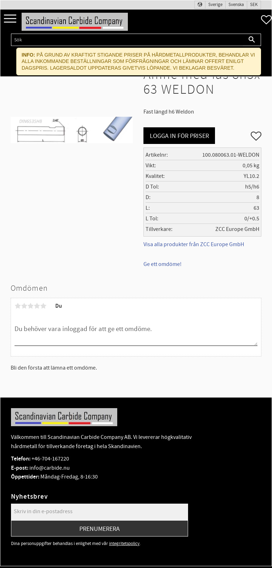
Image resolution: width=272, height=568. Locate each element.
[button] (10, 19)
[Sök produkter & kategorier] (127, 40)
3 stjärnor (30, 306)
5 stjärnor (43, 306)
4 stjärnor (37, 306)
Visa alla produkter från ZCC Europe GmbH (193, 244)
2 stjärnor (24, 306)
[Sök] (252, 40)
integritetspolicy (124, 543)
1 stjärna (18, 306)
